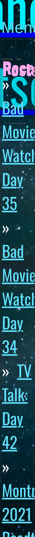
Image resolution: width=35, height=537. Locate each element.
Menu (17, 19)
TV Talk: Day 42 (17, 406)
